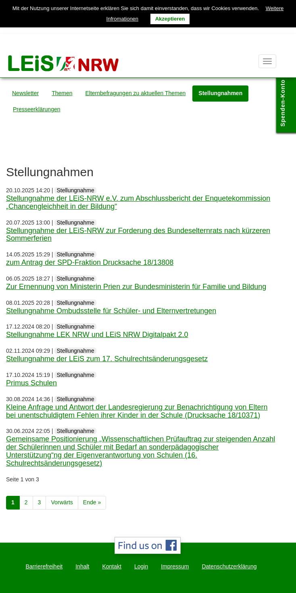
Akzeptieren (170, 19)
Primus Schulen (31, 383)
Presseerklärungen (36, 109)
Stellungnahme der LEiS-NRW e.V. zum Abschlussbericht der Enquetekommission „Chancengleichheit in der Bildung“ (138, 202)
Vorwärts (62, 502)
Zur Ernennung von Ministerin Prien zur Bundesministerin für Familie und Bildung (136, 287)
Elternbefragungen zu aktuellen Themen (135, 93)
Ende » (92, 502)
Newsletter (25, 93)
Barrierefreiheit (44, 566)
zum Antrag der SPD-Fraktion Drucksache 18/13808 (89, 262)
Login (141, 566)
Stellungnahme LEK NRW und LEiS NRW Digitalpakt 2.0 (97, 335)
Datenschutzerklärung (229, 566)
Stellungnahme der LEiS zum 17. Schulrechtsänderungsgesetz (107, 359)
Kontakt (111, 566)
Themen (62, 93)
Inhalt (82, 566)
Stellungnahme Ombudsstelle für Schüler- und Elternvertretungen (111, 311)
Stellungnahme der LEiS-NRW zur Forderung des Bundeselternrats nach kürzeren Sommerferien (138, 235)
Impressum (175, 566)
